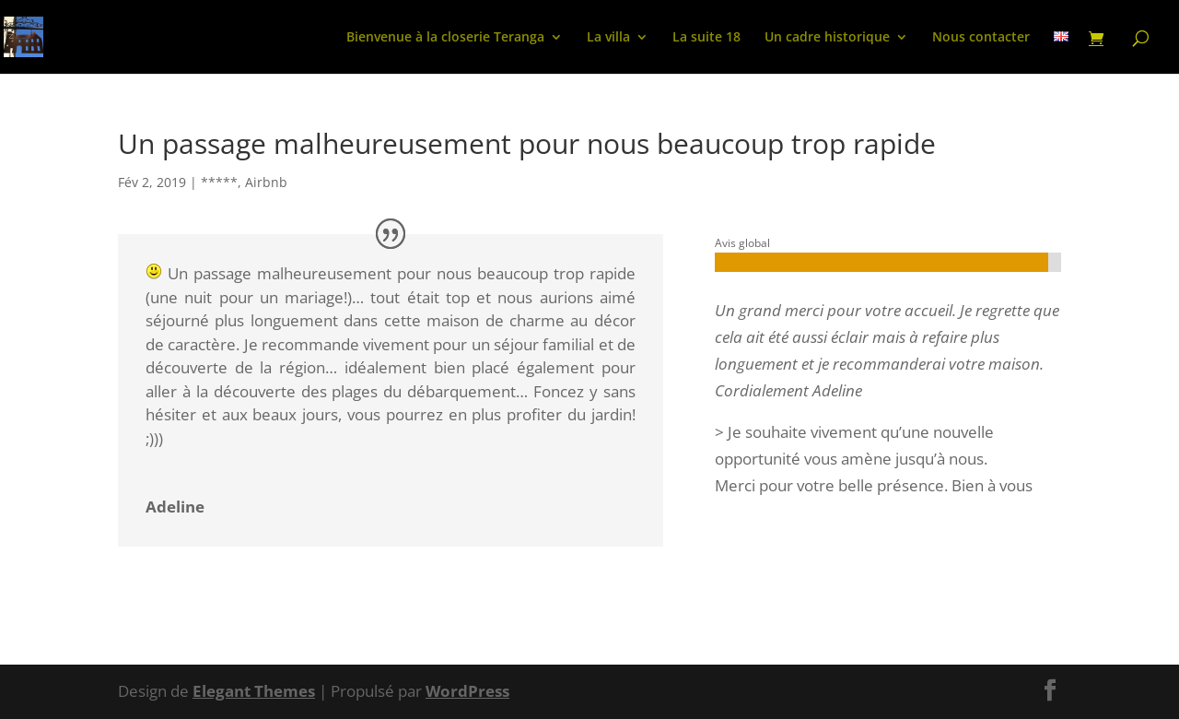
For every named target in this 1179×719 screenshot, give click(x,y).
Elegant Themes (254, 690)
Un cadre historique (827, 37)
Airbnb (266, 182)
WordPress (467, 690)
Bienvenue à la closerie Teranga (445, 37)
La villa (608, 37)
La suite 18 (706, 37)
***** (219, 182)
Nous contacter (981, 37)
